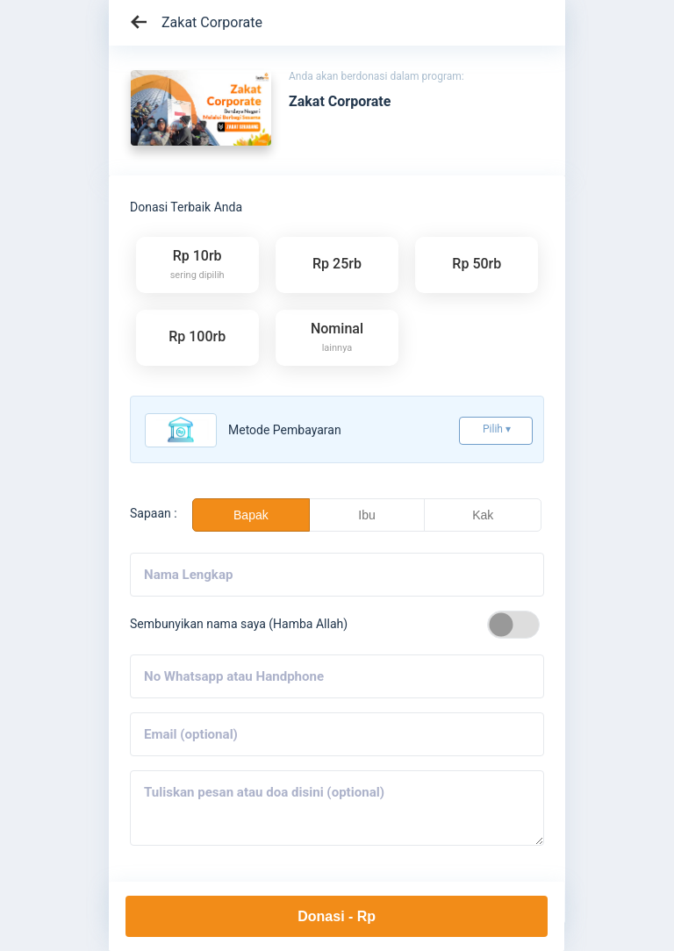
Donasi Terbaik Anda (186, 207)
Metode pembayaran (284, 430)
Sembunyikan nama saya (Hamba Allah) (239, 624)
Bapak (251, 515)
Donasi (337, 916)
